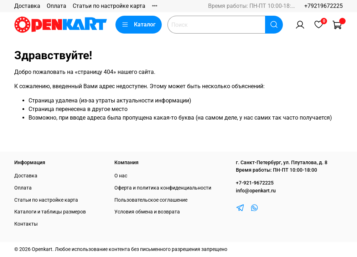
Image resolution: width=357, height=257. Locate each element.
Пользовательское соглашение (150, 200)
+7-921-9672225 (255, 183)
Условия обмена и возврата (147, 212)
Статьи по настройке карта (109, 5)
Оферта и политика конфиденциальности (162, 188)
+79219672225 (323, 5)
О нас (120, 176)
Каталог (138, 24)
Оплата (56, 5)
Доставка (27, 5)
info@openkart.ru (256, 191)
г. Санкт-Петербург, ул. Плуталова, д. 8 (281, 163)
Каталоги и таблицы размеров (50, 212)
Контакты (26, 224)
